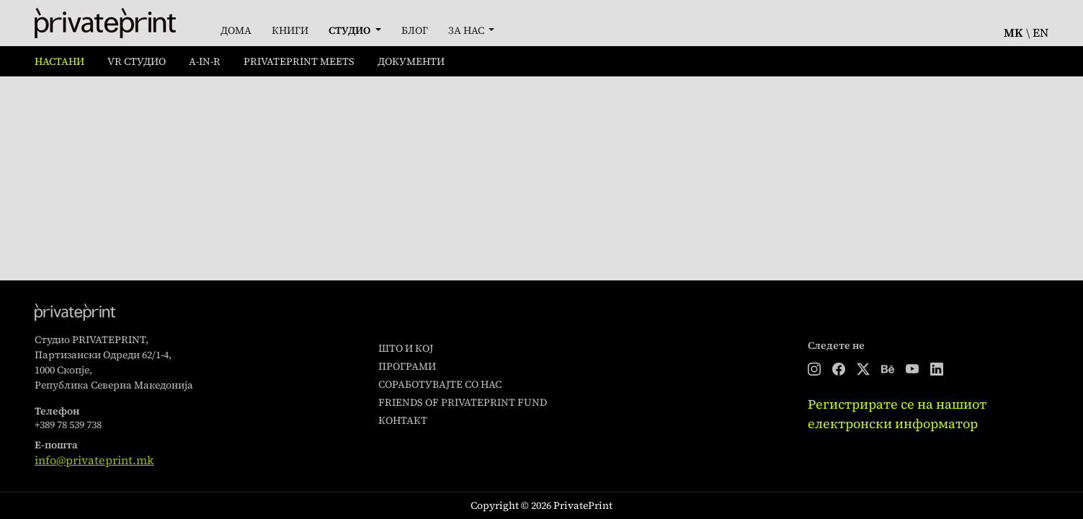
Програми (407, 366)
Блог (414, 30)
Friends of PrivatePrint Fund (462, 402)
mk (1013, 32)
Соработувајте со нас (440, 384)
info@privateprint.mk (94, 460)
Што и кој (405, 348)
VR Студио (136, 61)
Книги (290, 30)
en (1040, 32)
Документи (411, 61)
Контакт (402, 420)
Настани (59, 61)
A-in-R (204, 61)
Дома (235, 30)
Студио (351, 30)
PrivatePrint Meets (299, 61)
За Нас (467, 30)
